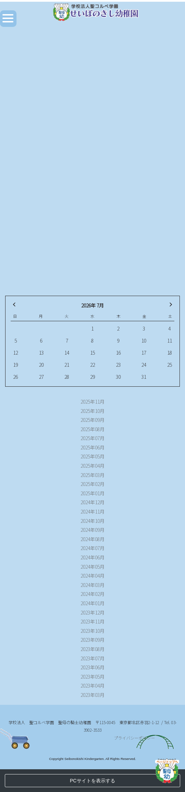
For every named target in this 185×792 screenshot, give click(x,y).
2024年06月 (92, 557)
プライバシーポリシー (134, 761)
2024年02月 (92, 593)
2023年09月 (92, 639)
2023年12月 (92, 612)
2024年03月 (92, 584)
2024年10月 (92, 520)
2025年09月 (92, 419)
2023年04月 (92, 685)
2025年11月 (92, 401)
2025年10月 (92, 410)
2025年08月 (92, 429)
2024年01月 (92, 603)
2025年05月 (92, 456)
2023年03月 (92, 694)
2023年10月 (92, 630)
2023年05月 (92, 676)
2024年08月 (92, 539)
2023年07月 (92, 658)
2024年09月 (92, 529)
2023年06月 (92, 667)
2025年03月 (92, 474)
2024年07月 (92, 548)
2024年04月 (92, 575)
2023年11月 (92, 621)
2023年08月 (92, 649)
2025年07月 (92, 438)
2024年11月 (92, 511)
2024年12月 (92, 502)
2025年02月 (92, 483)
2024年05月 (92, 566)
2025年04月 (92, 465)
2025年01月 (92, 493)
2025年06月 (92, 447)
